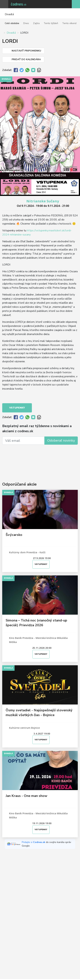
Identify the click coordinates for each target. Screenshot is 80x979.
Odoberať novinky (61, 440)
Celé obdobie (12, 23)
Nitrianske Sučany (42, 201)
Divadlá (11, 33)
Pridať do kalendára (26, 59)
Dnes (26, 23)
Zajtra (36, 23)
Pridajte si (34, 842)
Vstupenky (17, 407)
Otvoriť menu (4, 4)
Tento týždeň (51, 23)
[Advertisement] (40, 459)
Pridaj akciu (76, 4)
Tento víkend (69, 23)
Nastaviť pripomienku (26, 50)
